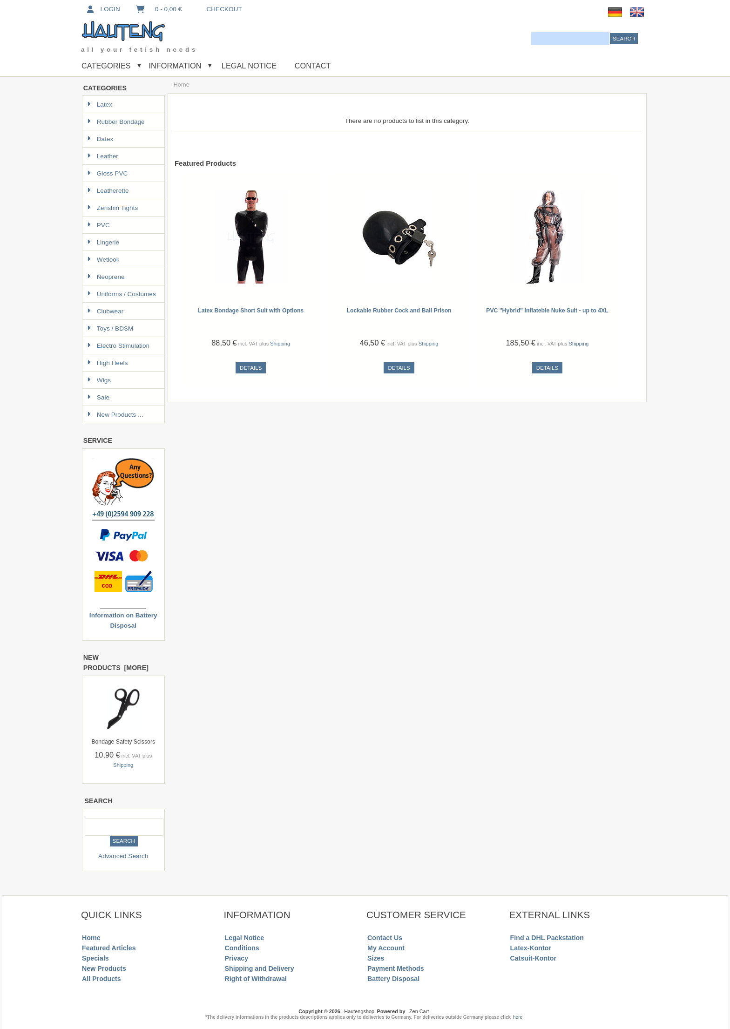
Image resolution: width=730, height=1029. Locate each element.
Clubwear (105, 311)
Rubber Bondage (116, 121)
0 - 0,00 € (158, 9)
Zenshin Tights (112, 207)
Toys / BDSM (110, 328)
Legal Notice (248, 65)
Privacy (237, 958)
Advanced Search (123, 856)
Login (102, 9)
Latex (99, 104)
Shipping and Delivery (259, 968)
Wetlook (103, 259)
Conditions (242, 948)
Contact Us (384, 937)
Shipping (123, 765)
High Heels (107, 362)
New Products (104, 968)
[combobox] (570, 38)
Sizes (375, 958)
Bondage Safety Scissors (123, 741)
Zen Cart (419, 1011)
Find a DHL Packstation (547, 937)
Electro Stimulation (118, 345)
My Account (386, 948)
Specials (95, 958)
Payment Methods (395, 968)
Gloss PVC (107, 173)
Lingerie (103, 242)
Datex (100, 138)
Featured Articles (109, 948)
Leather (102, 156)
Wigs (99, 380)
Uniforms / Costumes (121, 294)
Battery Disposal (393, 978)
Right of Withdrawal (256, 978)
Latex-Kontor (530, 948)
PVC (98, 225)
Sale (98, 397)
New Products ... (115, 414)
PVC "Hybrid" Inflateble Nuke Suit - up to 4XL (547, 310)
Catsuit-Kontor (533, 958)
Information (175, 65)
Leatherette (108, 190)
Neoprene (106, 276)
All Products (101, 978)
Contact (313, 65)
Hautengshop (359, 1011)
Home (91, 937)
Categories (106, 65)
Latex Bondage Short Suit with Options (251, 310)
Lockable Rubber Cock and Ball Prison (399, 310)
